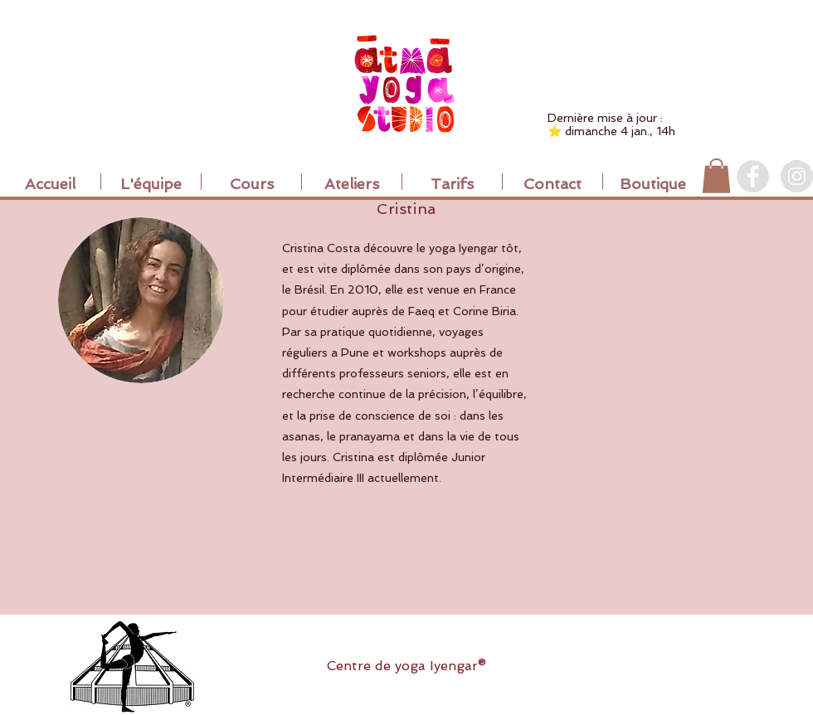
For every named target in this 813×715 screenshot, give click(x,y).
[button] (716, 175)
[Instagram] (797, 176)
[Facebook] (753, 176)
